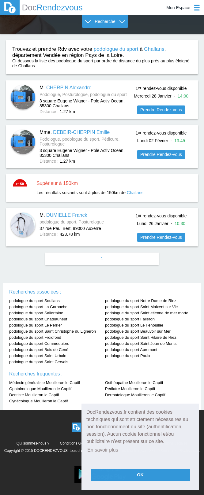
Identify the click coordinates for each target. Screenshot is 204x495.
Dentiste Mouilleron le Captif (34, 395)
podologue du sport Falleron (130, 319)
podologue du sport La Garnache (38, 307)
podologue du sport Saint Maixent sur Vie (141, 307)
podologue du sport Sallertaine (36, 313)
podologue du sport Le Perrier (35, 325)
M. (66, 87)
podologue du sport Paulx (127, 355)
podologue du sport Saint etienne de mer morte (146, 313)
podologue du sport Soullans (34, 300)
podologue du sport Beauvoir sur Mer (138, 331)
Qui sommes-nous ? (33, 443)
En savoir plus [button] (102, 450)
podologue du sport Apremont (131, 349)
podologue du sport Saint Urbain (37, 355)
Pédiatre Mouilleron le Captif (130, 388)
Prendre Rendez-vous (161, 109)
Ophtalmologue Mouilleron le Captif (40, 388)
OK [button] (140, 474)
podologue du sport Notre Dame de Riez (140, 300)
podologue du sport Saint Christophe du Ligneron (52, 331)
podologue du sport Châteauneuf (38, 319)
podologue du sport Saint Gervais (38, 362)
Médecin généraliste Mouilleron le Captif (44, 382)
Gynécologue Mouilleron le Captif (38, 401)
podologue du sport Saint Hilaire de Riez (140, 337)
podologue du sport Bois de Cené (38, 349)
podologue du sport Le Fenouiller (134, 325)
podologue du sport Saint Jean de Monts (140, 343)
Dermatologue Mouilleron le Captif (135, 395)
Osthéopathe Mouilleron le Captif (134, 382)
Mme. (75, 132)
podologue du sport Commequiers (39, 343)
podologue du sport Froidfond (35, 337)
